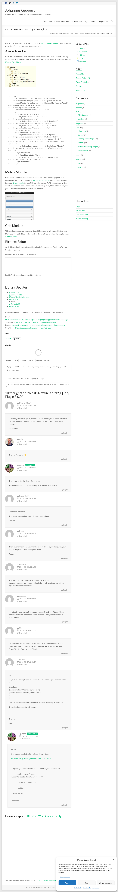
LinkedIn (81, 61)
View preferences (105, 883)
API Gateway (83, 115)
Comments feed (82, 215)
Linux (78, 163)
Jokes (78, 155)
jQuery (23, 360)
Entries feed (80, 211)
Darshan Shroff (25, 403)
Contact (93, 22)
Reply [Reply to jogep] (65, 490)
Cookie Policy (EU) (62, 22)
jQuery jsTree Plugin (13, 62)
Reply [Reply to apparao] (65, 622)
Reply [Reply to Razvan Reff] (65, 525)
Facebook (82, 52)
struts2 (47, 360)
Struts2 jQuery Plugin (49, 43)
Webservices (83, 151)
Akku (21, 439)
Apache (79, 108)
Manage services (65, 877)
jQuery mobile (18, 183)
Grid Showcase (11, 237)
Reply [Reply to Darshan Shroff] (65, 433)
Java (72, 34)
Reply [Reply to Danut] (65, 558)
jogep (10, 367)
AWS (78, 112)
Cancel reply (53, 816)
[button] (113, 860)
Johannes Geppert (21, 10)
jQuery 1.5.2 (14, 293)
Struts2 (63, 367)
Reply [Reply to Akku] (65, 459)
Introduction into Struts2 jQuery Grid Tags (26, 378)
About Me (48, 22)
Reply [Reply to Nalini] (65, 653)
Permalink (23, 408)
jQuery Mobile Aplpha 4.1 (19, 297)
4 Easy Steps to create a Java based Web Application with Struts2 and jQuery (37, 385)
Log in (78, 207)
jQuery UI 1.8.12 (15, 295)
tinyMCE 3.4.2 (15, 306)
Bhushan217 (35, 816)
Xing (80, 58)
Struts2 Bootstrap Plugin (88, 147)
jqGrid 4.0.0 (13, 299)
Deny (86, 883)
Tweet (8, 339)
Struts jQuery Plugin (81, 34)
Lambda (81, 119)
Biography (80, 124)
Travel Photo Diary (79, 22)
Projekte (42, 367)
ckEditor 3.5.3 (14, 304)
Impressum (96, 888)
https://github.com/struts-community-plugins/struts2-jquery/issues (38, 325)
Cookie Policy (78, 888)
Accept (67, 883)
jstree (31, 360)
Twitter (81, 49)
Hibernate (82, 131)
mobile (39, 360)
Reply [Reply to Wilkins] (65, 728)
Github (81, 55)
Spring (80, 135)
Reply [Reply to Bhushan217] (65, 590)
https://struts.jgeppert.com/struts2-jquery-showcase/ (35, 322)
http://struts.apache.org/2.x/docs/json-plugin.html (31, 759)
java (16, 360)
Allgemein (80, 104)
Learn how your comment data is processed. (53, 881)
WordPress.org (82, 219)
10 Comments (14, 370)
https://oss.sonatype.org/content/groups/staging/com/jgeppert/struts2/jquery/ (36, 320)
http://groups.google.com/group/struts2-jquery (34, 328)
